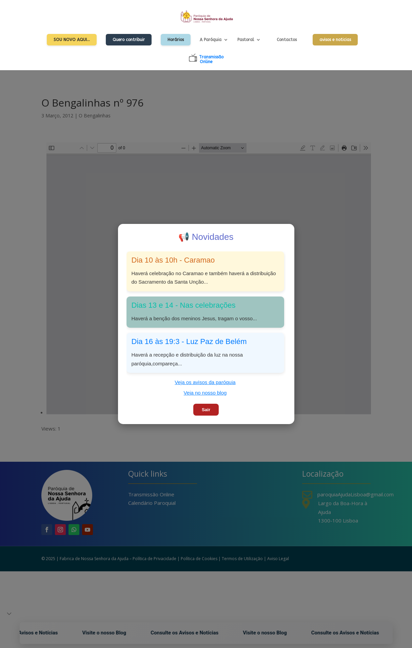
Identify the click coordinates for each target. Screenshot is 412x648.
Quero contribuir (129, 39)
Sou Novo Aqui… (72, 39)
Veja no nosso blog (205, 393)
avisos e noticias (335, 39)
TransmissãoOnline (211, 59)
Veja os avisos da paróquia (205, 382)
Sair (206, 409)
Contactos (287, 39)
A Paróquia (210, 39)
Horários (176, 39)
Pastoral (245, 39)
